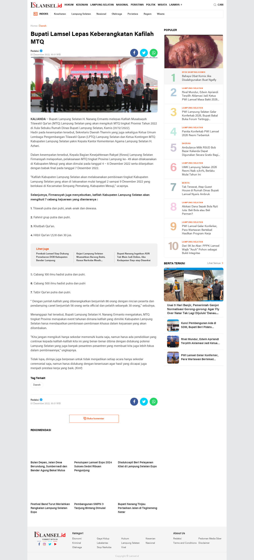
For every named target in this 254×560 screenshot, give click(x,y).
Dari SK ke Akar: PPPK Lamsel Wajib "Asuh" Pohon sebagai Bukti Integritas (200, 249)
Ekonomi (77, 539)
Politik (150, 5)
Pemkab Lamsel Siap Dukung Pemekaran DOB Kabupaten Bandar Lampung (52, 257)
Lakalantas (102, 543)
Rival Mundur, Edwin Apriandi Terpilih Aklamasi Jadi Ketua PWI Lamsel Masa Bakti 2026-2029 (200, 96)
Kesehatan (60, 14)
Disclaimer (204, 543)
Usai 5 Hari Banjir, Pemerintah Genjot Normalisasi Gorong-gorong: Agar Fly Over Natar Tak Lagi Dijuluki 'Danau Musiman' (193, 309)
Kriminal (76, 543)
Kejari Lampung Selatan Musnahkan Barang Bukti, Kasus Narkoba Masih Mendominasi (90, 257)
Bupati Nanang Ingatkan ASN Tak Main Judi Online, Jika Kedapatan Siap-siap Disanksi (133, 257)
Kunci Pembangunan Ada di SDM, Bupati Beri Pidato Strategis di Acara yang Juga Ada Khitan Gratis (199, 325)
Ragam (147, 14)
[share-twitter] (144, 53)
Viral (123, 547)
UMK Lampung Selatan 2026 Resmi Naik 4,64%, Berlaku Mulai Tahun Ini (199, 171)
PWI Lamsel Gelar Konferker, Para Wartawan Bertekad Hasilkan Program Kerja (199, 230)
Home (34, 26)
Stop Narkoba (104, 547)
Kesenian (82, 5)
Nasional (122, 5)
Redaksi (177, 539)
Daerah (37, 385)
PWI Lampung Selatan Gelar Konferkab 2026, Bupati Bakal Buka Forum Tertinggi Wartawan (200, 116)
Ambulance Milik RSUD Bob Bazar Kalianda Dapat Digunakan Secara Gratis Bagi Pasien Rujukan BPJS (200, 151)
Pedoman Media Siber (209, 539)
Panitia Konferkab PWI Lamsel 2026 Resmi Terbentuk (200, 133)
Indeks (40, 14)
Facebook (39, 545)
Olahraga (117, 14)
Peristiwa (137, 5)
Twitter (50, 545)
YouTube (55, 545)
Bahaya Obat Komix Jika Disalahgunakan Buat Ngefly (199, 78)
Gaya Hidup (103, 539)
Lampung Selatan (102, 5)
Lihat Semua (213, 263)
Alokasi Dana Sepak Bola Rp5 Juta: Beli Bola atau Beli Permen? (200, 210)
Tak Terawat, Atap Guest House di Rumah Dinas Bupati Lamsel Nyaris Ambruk (200, 191)
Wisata (162, 5)
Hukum (69, 5)
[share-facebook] (134, 53)
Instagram (44, 545)
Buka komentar (93, 418)
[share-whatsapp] (154, 53)
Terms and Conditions (185, 543)
